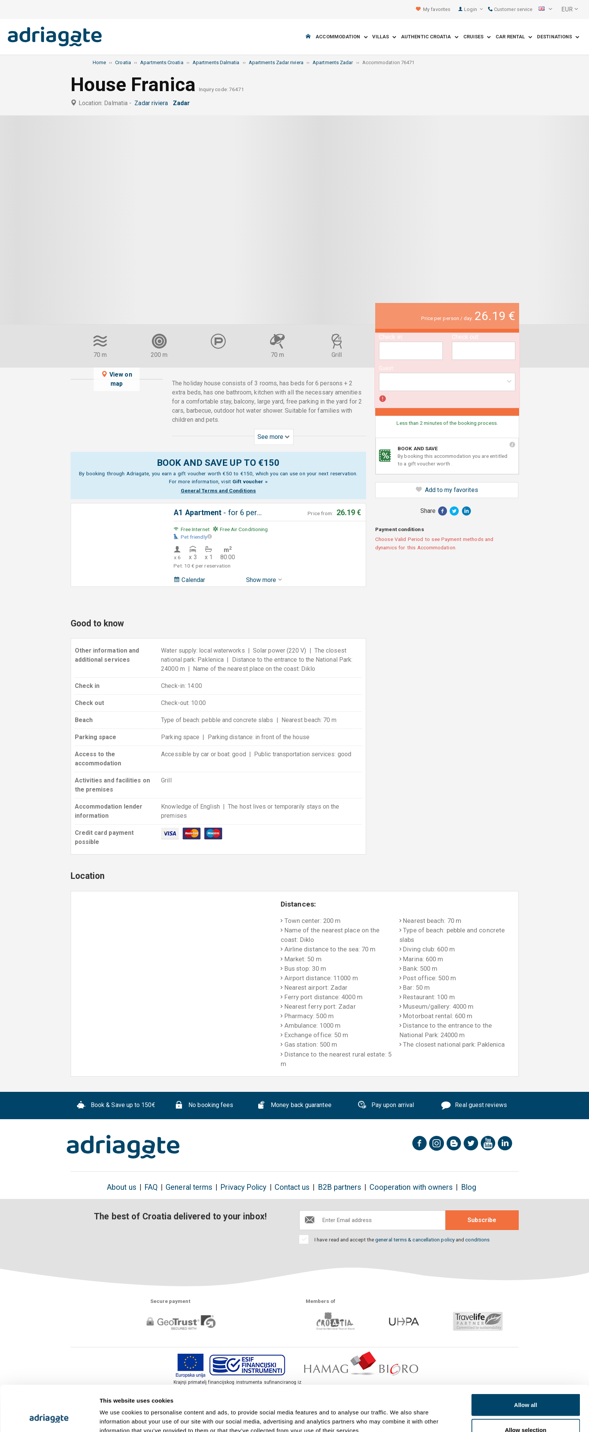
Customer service (510, 9)
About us (121, 1187)
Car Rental (514, 37)
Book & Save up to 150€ (116, 1105)
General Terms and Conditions (218, 490)
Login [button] (473, 9)
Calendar (189, 580)
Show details (398, 1412)
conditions (477, 1239)
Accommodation (341, 37)
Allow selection (525, 1387)
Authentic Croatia (429, 37)
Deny (526, 1411)
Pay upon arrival (385, 1105)
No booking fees (203, 1105)
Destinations (558, 37)
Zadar (183, 103)
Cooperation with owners (411, 1187)
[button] (545, 9)
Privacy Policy (243, 1187)
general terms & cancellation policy (415, 1239)
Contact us (292, 1187)
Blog (468, 1187)
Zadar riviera (152, 103)
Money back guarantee (294, 1105)
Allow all (525, 1362)
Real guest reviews (474, 1105)
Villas (384, 37)
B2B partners (340, 1187)
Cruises (477, 37)
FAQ (151, 1187)
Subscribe (481, 1220)
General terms (189, 1187)
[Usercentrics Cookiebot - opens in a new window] (49, 1417)
